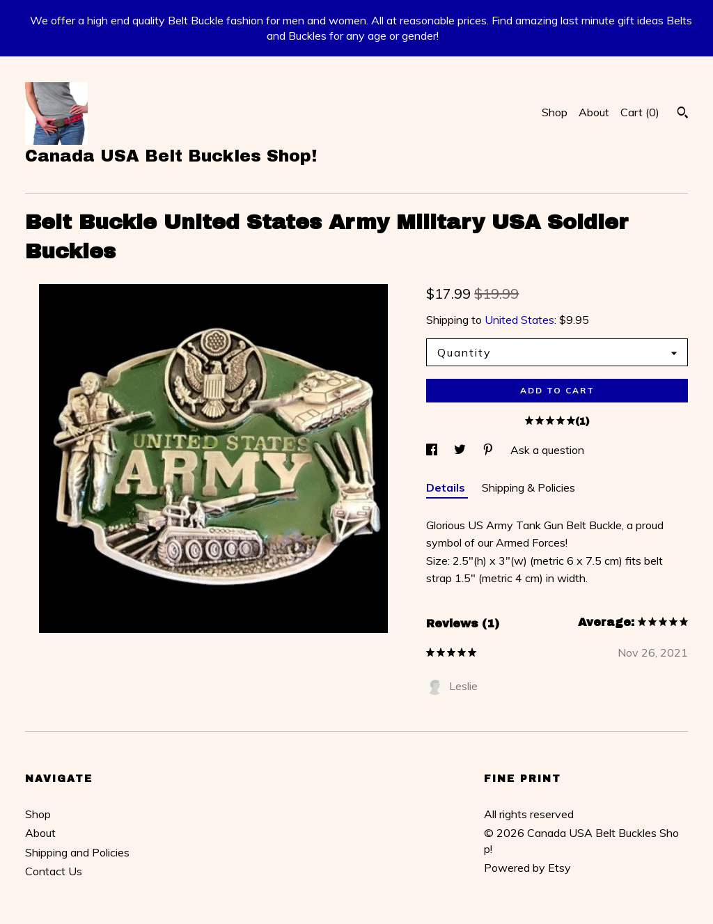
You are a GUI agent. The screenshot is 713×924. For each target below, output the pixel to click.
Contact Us (53, 871)
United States (519, 320)
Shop (554, 112)
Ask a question (547, 450)
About (594, 112)
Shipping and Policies (77, 852)
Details (447, 487)
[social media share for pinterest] (489, 450)
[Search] (682, 114)
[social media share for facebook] (433, 450)
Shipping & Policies (528, 487)
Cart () (639, 112)
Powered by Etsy (527, 868)
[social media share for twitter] (461, 450)
